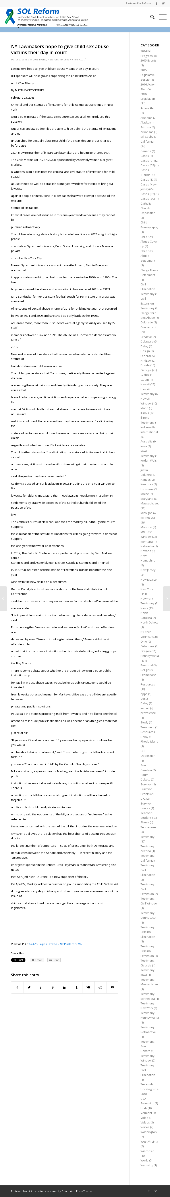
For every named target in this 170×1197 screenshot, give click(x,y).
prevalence (148, 713)
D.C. (143, 799)
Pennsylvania (150, 656)
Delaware (147, 341)
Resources (148, 684)
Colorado (147, 322)
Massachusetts (151, 503)
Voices (145, 1127)
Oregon (146, 651)
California (147, 141)
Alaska (145, 122)
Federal (146, 356)
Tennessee (148, 827)
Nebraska (147, 546)
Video (144, 1118)
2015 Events (39, 59)
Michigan (147, 513)
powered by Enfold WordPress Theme (69, 1191)
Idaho (144, 408)
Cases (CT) (148, 161)
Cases (145, 156)
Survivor (146, 784)
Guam (145, 380)
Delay (144, 346)
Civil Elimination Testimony (148, 289)
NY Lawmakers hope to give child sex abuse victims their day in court (60, 49)
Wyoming (147, 1165)
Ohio (144, 641)
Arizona (146, 127)
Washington (149, 1132)
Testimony (148, 837)
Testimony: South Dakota (148, 1046)
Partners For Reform (138, 3)
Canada (146, 151)
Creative (146, 337)
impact (145, 708)
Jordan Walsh (149, 460)
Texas (145, 1084)
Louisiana (147, 489)
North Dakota (149, 622)
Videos (145, 1122)
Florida (145, 365)
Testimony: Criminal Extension (148, 951)
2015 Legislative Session (148, 75)
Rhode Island (149, 741)
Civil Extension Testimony (148, 303)
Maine (145, 494)
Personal (147, 665)
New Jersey (148, 570)
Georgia (146, 370)
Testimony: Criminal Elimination (148, 932)
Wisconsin (147, 1151)
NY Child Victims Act (71, 59)
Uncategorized (150, 1089)
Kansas (146, 480)
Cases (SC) (148, 199)
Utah (144, 1108)
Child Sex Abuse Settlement (148, 256)
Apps (144, 694)
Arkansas (147, 132)
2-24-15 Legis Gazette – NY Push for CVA (55, 944)
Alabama (147, 118)
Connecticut (148, 327)
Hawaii (145, 384)
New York (53, 59)
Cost (144, 699)
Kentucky (147, 484)
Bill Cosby (147, 137)
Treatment (148, 727)
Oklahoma (148, 646)
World (145, 1160)
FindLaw (146, 360)
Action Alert (148, 108)
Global (145, 375)
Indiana (146, 427)
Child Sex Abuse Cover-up (150, 241)
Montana (147, 542)
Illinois (145, 413)
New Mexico (149, 580)
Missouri (146, 527)
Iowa (144, 446)
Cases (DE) (148, 165)
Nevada (146, 551)
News (144, 608)
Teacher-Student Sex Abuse (149, 818)
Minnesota (148, 518)
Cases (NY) (148, 194)
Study (144, 722)
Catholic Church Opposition (148, 208)
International (149, 432)
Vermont (146, 1113)
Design (145, 351)
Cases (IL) (147, 179)
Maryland (147, 499)
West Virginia (149, 1141)
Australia (147, 441)
